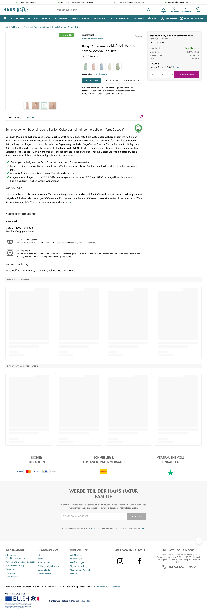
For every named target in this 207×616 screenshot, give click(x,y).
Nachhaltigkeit (76, 558)
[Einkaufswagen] (186, 9)
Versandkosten (44, 569)
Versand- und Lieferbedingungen (20, 561)
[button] (163, 10)
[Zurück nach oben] (199, 541)
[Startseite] (7, 27)
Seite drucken (11, 576)
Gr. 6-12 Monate (131, 80)
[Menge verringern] (152, 74)
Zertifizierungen (77, 562)
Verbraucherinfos (46, 573)
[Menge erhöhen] (172, 74)
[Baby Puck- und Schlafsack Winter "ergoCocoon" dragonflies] (101, 66)
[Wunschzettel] (141, 116)
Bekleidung (16, 27)
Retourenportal (44, 562)
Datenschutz (10, 569)
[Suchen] (148, 10)
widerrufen (95, 528)
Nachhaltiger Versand (80, 569)
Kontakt (41, 558)
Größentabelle (101, 74)
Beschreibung (15, 117)
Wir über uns (76, 555)
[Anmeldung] (163, 9)
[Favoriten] (175, 9)
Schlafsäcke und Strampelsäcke (66, 27)
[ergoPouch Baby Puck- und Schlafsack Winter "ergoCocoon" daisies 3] (44, 105)
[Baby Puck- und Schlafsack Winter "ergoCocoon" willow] (118, 66)
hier (69, 202)
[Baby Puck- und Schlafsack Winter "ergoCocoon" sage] (85, 66)
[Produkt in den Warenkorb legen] (162, 74)
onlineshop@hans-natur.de (108, 586)
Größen (30, 117)
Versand (176, 67)
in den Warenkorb (187, 74)
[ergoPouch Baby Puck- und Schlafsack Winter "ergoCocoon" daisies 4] (52, 105)
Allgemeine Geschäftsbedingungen (15, 556)
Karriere (73, 573)
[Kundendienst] (197, 9)
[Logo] (26, 10)
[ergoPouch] (138, 36)
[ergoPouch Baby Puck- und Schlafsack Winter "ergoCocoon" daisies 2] (36, 105)
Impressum (10, 572)
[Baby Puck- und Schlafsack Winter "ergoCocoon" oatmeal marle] (109, 66)
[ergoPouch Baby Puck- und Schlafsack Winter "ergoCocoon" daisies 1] (40, 67)
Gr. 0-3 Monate (91, 80)
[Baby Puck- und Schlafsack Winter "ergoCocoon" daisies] (93, 66)
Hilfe (40, 555)
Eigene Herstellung (78, 566)
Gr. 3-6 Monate (111, 80)
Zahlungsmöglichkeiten (48, 566)
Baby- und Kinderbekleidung (37, 27)
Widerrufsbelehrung (14, 565)
